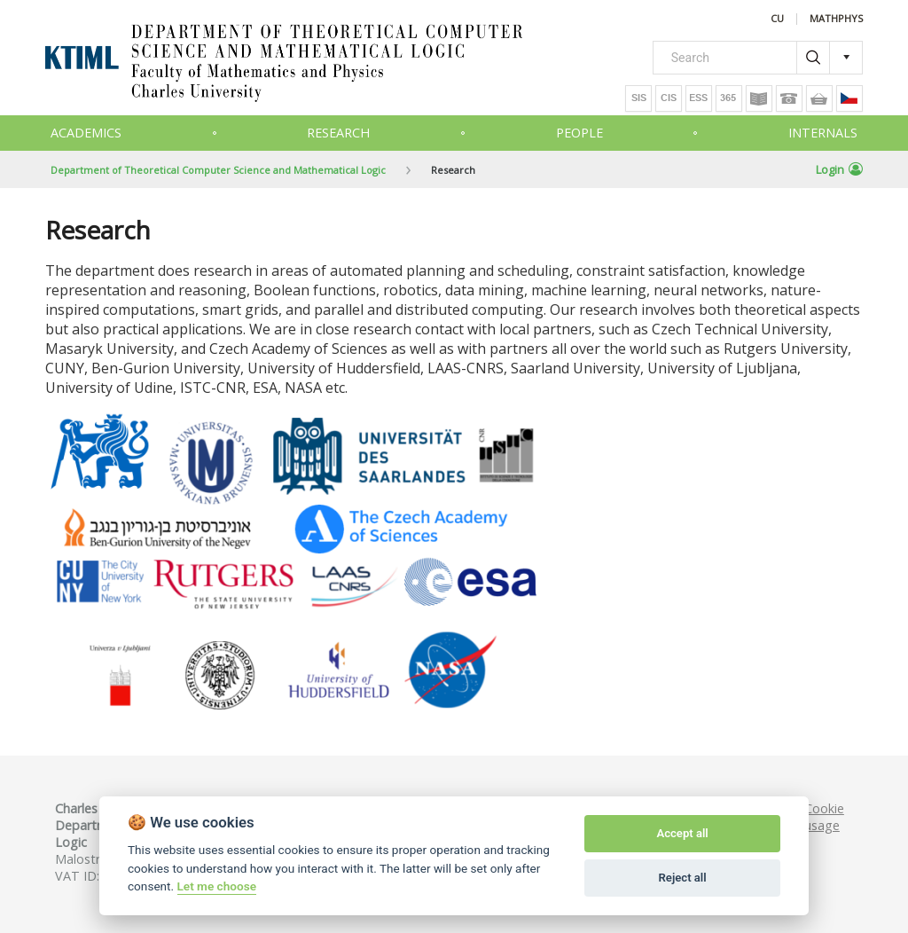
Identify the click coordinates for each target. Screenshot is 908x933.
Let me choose (216, 886)
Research (338, 132)
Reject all (683, 877)
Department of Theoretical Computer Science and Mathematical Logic (218, 169)
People (579, 132)
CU (777, 19)
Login (839, 169)
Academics (86, 132)
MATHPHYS (836, 19)
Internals (822, 132)
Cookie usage (824, 817)
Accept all (682, 833)
